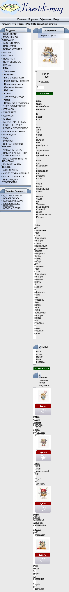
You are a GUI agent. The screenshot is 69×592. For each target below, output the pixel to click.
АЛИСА (7, 119)
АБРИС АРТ (9, 115)
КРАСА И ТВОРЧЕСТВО (15, 128)
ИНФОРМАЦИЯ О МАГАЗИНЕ (11, 204)
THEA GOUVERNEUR (14, 106)
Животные (9, 71)
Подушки (8, 74)
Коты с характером (14, 77)
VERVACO (8, 109)
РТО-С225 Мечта (37, 420)
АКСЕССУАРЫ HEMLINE (16, 173)
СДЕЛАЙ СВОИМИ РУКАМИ (12, 145)
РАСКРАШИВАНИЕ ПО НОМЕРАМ (14, 160)
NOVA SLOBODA (12, 62)
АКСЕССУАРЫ (10, 170)
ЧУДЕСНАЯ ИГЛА (12, 150)
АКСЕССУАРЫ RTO (13, 176)
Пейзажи (8, 90)
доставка (44, 81)
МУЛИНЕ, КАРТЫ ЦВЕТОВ (11, 165)
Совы (21, 24)
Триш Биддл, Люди (14, 96)
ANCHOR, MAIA (11, 43)
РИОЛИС (8, 141)
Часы (7, 100)
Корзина (51, 30)
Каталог (6, 24)
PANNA (7, 65)
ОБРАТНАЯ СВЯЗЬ (12, 208)
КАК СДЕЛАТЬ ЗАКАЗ (13, 201)
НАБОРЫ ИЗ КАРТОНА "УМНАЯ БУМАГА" (14, 154)
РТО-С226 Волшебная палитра (41, 24)
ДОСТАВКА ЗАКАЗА (12, 196)
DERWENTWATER (12, 49)
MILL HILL (8, 55)
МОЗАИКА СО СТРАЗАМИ (10, 38)
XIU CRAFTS (9, 112)
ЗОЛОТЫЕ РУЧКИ (12, 125)
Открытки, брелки (13, 87)
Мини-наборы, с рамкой (16, 81)
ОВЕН (6, 138)
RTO (14, 24)
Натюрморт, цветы (13, 84)
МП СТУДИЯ (9, 134)
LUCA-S (7, 52)
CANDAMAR (9, 46)
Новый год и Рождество (16, 103)
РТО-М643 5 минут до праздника (38, 572)
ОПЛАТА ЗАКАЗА (11, 198)
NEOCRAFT (9, 59)
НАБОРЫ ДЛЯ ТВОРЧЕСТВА (10, 181)
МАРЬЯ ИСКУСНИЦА (14, 131)
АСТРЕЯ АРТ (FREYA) (14, 122)
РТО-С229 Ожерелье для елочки (38, 520)
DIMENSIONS (10, 34)
